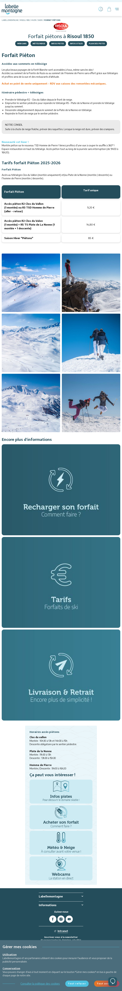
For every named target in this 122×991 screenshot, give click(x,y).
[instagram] (61, 919)
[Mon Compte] (101, 9)
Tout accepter (107, 983)
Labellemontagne (10, 20)
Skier (40, 20)
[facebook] (52, 919)
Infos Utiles (76, 43)
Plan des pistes (97, 43)
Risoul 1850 (25, 20)
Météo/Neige (39, 43)
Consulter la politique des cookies (40, 983)
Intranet (61, 931)
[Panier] (109, 9)
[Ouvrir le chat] (112, 981)
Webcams (21, 43)
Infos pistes (57, 43)
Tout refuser (77, 983)
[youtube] (69, 919)
